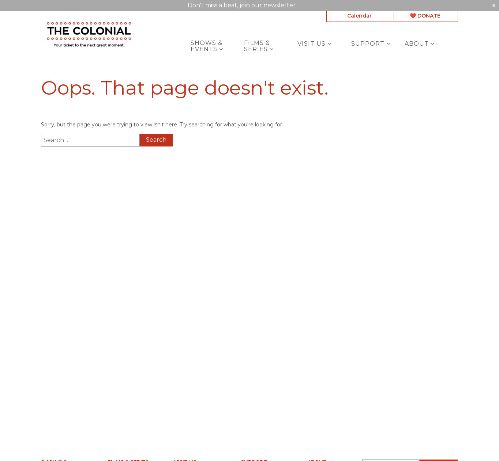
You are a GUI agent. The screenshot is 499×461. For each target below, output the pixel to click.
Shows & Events (207, 46)
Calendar (359, 15)
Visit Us (314, 43)
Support (370, 43)
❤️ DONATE (425, 15)
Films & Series (259, 46)
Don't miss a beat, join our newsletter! (242, 4)
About (420, 43)
